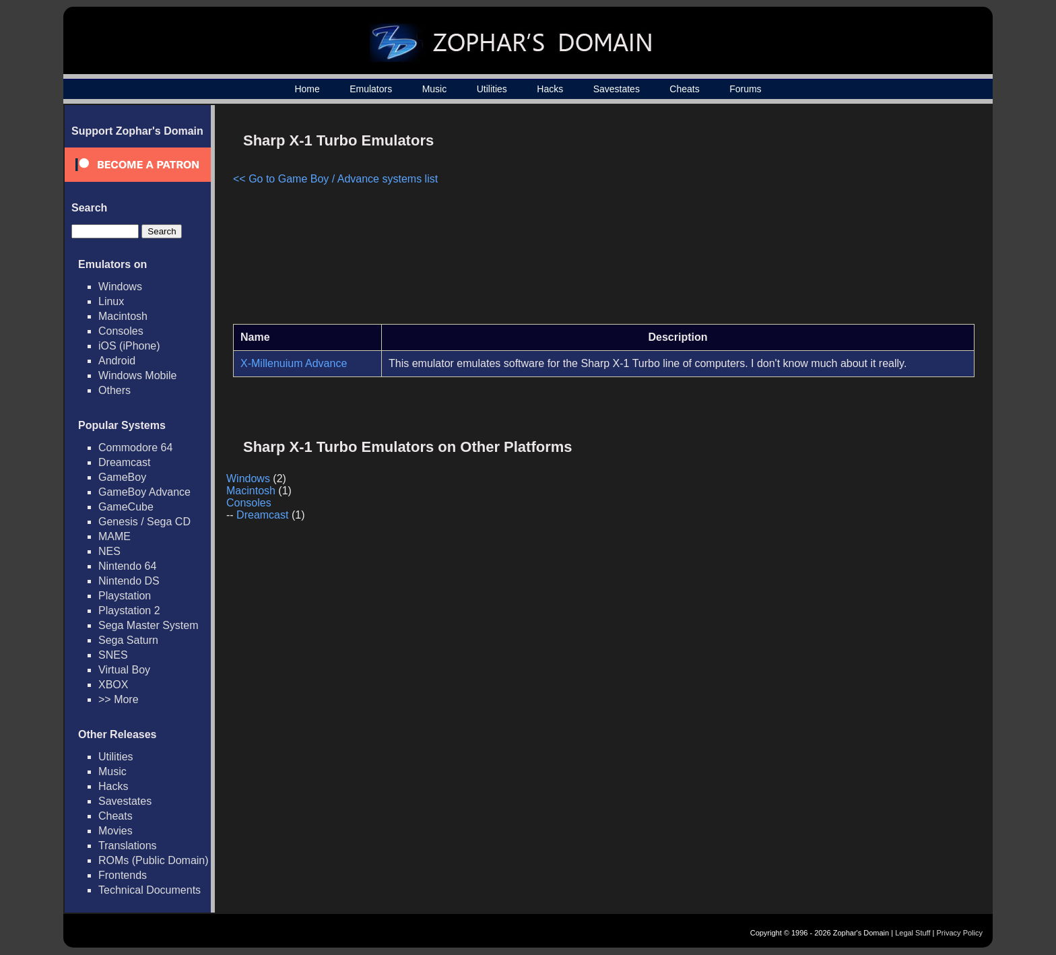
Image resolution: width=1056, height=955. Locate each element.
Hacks (550, 89)
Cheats (684, 89)
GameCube (126, 507)
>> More (118, 699)
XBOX (113, 684)
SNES (113, 655)
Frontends (122, 875)
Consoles (120, 331)
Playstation (124, 595)
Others (114, 390)
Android (116, 360)
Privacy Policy (960, 933)
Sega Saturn (128, 640)
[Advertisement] (860, 219)
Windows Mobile (137, 375)
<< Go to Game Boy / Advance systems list (335, 179)
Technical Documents (149, 890)
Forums (745, 89)
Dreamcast (124, 462)
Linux (111, 301)
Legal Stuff (912, 933)
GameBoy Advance (144, 492)
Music (434, 89)
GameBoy (122, 477)
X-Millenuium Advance (293, 363)
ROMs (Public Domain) (153, 860)
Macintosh (122, 316)
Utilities (492, 89)
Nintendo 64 (127, 566)
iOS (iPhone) (129, 346)
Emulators (371, 89)
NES (109, 551)
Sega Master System (148, 625)
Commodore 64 (135, 447)
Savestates (616, 89)
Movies (115, 830)
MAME (114, 536)
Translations (127, 845)
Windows (120, 286)
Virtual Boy (124, 670)
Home (306, 89)
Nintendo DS (129, 581)
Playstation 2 (129, 610)
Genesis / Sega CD (144, 521)
